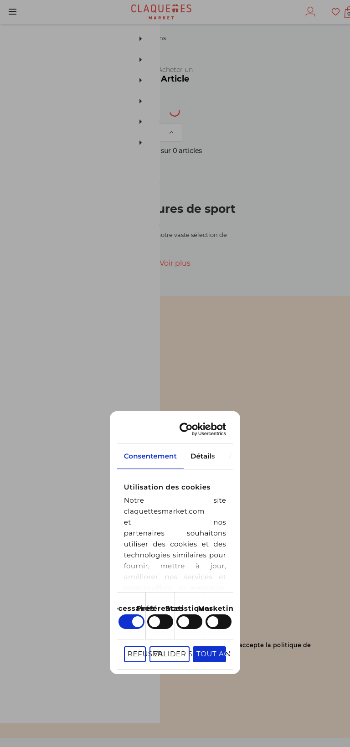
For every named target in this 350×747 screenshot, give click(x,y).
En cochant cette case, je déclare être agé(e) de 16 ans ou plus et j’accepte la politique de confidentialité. (182, 653)
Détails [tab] (175, 374)
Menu (12, 12)
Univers (171, 108)
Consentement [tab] (65, 374)
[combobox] (50, 109)
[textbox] (44, 109)
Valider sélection (217, 577)
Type (116, 108)
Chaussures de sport (84, 37)
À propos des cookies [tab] (284, 374)
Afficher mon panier (337, 13)
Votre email (44, 616)
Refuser (150, 577)
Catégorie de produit (260, 108)
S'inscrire (39, 683)
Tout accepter (298, 577)
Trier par (84, 133)
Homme (21, 37)
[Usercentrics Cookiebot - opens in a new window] (292, 348)
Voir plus (175, 263)
